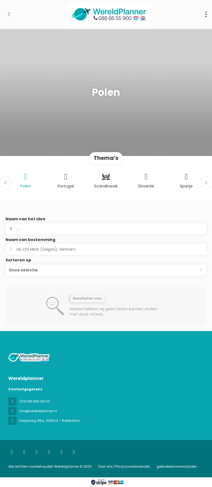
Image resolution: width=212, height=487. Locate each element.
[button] (5, 182)
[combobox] (106, 249)
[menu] (206, 14)
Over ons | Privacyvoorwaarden (124, 466)
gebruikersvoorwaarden (176, 466)
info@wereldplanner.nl (38, 411)
